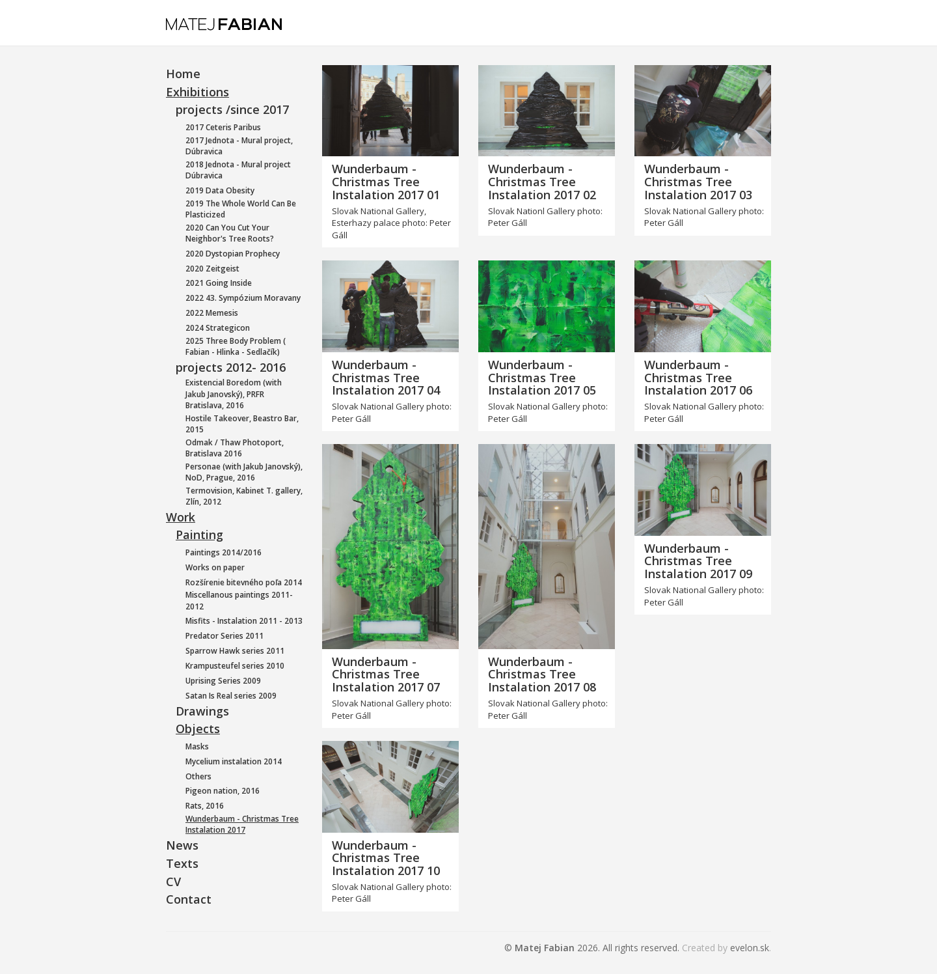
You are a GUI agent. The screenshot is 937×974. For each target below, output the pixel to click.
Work (180, 517)
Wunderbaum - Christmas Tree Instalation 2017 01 (386, 181)
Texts (182, 863)
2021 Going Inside (218, 282)
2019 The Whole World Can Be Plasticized (240, 209)
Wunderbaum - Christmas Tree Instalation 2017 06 (698, 377)
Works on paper (215, 567)
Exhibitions (197, 92)
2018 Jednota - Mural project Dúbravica (238, 170)
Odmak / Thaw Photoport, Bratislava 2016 (234, 448)
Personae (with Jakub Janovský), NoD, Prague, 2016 (244, 472)
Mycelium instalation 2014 (233, 761)
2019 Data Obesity (219, 190)
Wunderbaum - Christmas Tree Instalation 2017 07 (386, 674)
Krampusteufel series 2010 (234, 665)
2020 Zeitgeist (212, 268)
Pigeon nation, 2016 (222, 790)
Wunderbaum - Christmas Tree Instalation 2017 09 (698, 561)
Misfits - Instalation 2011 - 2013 (244, 620)
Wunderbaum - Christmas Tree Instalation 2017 (242, 824)
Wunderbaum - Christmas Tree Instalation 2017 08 (542, 674)
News (182, 845)
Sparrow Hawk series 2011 (234, 650)
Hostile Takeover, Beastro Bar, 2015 (242, 424)
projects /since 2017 (232, 109)
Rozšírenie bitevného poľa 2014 (243, 582)
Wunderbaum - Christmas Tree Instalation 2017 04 (386, 377)
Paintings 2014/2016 (223, 552)
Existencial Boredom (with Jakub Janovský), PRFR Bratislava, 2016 (233, 393)
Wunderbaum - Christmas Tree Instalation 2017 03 (698, 181)
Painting (199, 534)
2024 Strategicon (217, 327)
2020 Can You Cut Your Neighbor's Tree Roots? (229, 233)
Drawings (202, 711)
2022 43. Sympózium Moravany (243, 297)
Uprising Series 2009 (223, 680)
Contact (188, 899)
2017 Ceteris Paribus (223, 127)
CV (173, 881)
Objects (198, 728)
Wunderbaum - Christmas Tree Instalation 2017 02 (542, 181)
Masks (197, 746)
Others (198, 776)
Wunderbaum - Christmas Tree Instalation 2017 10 (386, 858)
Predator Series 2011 (224, 635)
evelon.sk (749, 947)
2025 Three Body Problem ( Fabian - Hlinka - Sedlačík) (235, 346)
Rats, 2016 (204, 805)
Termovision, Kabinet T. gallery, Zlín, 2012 (244, 496)
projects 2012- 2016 (231, 367)
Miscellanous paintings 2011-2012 (239, 600)
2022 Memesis (211, 312)
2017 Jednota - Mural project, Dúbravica (239, 146)
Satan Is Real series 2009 (231, 695)
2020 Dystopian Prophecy (232, 253)
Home (183, 73)
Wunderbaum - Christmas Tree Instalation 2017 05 (542, 377)
